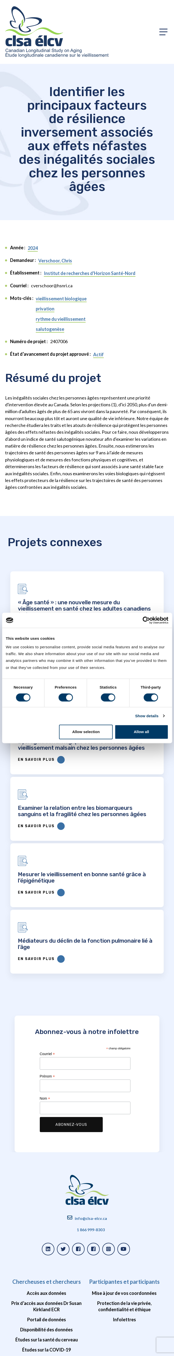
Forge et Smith (156, 1349)
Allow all (141, 732)
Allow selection (86, 732)
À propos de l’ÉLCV (124, 1210)
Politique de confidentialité (28, 1349)
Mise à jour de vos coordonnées (124, 1131)
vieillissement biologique (61, 298)
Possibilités (124, 1292)
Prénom (47, 914)
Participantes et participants (124, 1120)
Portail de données (46, 1158)
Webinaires (46, 1242)
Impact (124, 1232)
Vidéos (124, 1302)
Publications (46, 1232)
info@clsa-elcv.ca (91, 1056)
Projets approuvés (46, 1222)
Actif (98, 354)
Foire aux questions (46, 1252)
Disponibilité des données (46, 1168)
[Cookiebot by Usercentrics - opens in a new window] (146, 620)
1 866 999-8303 (91, 1068)
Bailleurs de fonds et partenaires (124, 1272)
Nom (45, 937)
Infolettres (124, 1158)
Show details (147, 716)
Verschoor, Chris (55, 260)
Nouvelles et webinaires (124, 1242)
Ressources (46, 1210)
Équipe (124, 1252)
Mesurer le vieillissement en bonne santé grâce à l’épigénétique (44, 779)
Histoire (124, 1222)
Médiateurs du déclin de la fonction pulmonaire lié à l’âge (127, 779)
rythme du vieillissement (61, 319)
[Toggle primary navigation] (163, 31)
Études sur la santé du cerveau (46, 1178)
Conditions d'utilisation (67, 1349)
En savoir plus (35, 797)
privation (45, 308)
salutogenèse (50, 329)
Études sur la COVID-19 (46, 1188)
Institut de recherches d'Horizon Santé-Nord (89, 273)
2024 (33, 248)
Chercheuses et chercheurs (46, 1120)
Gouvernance (124, 1282)
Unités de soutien (124, 1262)
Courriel (47, 892)
